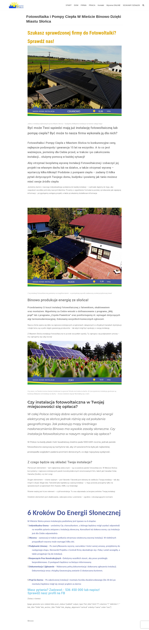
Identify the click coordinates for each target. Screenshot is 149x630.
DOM (76, 5)
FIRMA (84, 5)
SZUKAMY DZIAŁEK (131, 5)
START (69, 5)
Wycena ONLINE (113, 5)
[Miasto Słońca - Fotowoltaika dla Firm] (17, 5)
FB (63, 592)
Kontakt (101, 5)
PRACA (92, 5)
